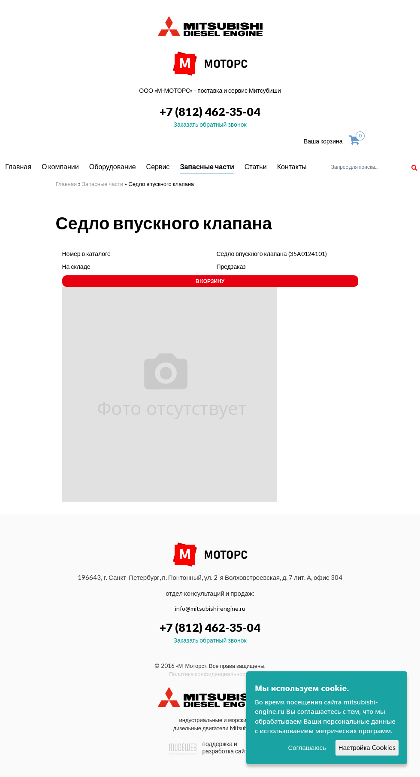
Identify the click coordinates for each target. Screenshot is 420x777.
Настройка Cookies (367, 747)
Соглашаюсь (307, 747)
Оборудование (112, 166)
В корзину (210, 281)
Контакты (292, 166)
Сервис (158, 166)
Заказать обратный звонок (209, 124)
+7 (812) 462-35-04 (210, 111)
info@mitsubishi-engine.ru (210, 608)
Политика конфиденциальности (210, 673)
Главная (18, 166)
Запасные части (207, 166)
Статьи (256, 166)
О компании (60, 166)
